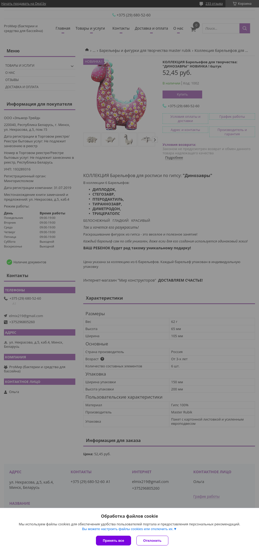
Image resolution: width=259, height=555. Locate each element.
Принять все (113, 541)
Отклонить (152, 541)
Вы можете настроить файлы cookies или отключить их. (127, 529)
